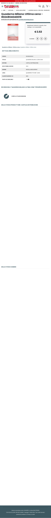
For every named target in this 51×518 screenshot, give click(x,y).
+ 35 (27, 79)
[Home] (3, 10)
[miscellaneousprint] (21, 10)
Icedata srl (24, 514)
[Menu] (2, 6)
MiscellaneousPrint (31, 69)
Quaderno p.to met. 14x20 (33, 73)
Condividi (31, 39)
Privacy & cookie (31, 514)
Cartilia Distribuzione (32, 63)
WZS (27, 76)
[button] (48, 6)
